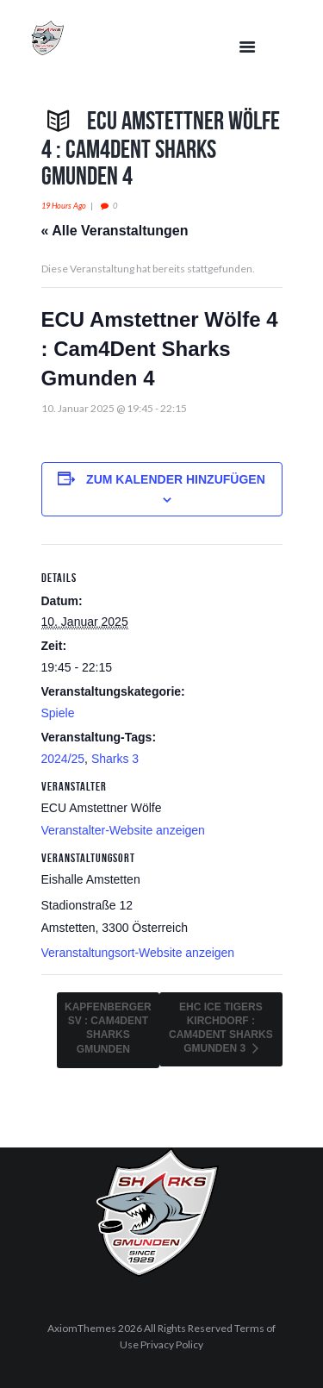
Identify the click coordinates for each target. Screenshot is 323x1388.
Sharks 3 (115, 759)
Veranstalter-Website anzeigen (123, 830)
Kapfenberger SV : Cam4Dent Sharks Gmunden (108, 1028)
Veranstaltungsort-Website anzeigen (138, 953)
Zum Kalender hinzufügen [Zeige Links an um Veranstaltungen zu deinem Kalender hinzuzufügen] (175, 479)
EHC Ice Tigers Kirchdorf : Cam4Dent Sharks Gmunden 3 (221, 1027)
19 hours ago (63, 205)
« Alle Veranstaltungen (115, 230)
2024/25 (63, 759)
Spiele (58, 713)
